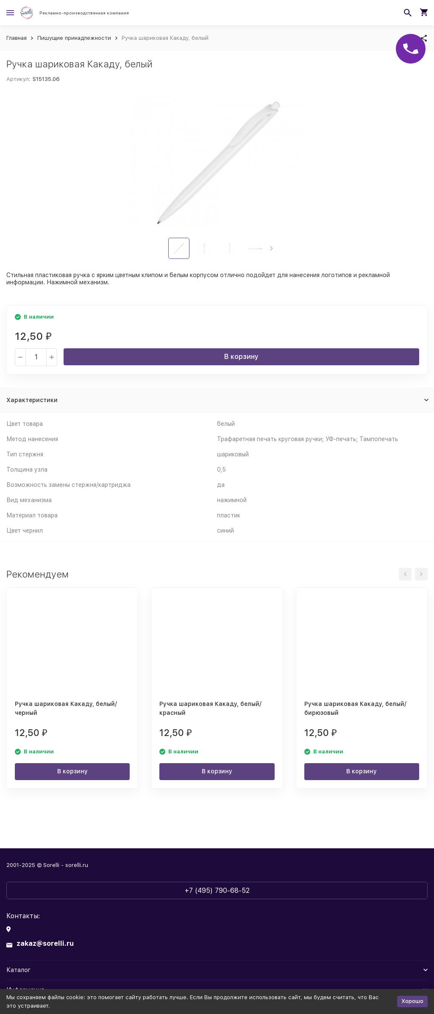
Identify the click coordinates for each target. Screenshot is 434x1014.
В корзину (241, 357)
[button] (271, 248)
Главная (16, 38)
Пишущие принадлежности (74, 38)
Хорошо (412, 1001)
